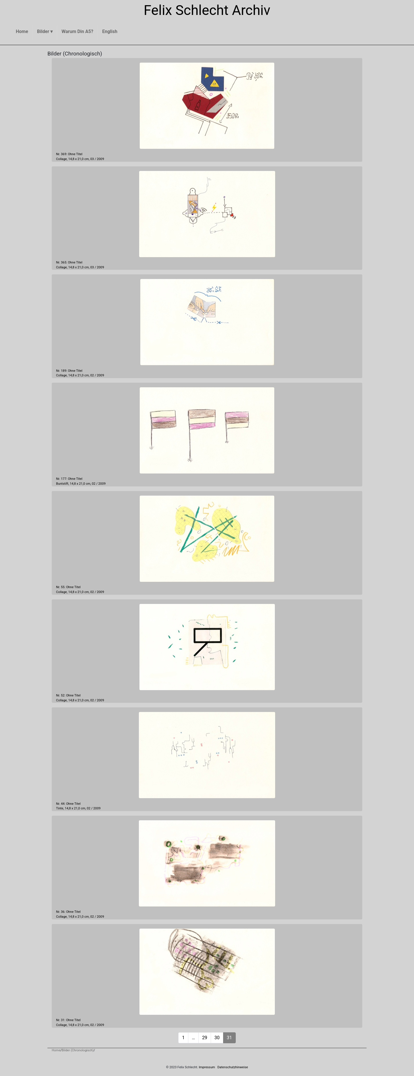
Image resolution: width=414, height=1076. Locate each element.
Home (56, 1050)
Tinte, (60, 808)
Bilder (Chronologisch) (78, 1050)
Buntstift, (62, 484)
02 (92, 375)
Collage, (62, 159)
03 (92, 159)
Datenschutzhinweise (232, 1067)
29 (204, 1037)
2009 (100, 159)
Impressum (207, 1067)
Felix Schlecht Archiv (207, 10)
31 (229, 1037)
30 (217, 1037)
